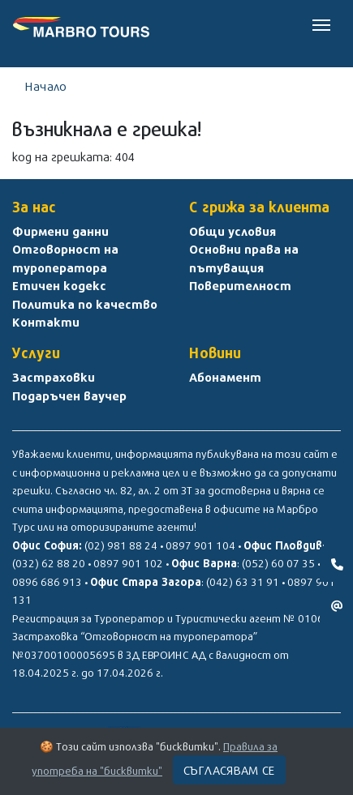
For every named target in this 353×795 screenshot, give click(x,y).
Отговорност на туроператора (65, 258)
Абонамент (225, 377)
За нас (34, 207)
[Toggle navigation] (321, 23)
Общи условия (232, 231)
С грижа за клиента (259, 207)
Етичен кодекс (59, 285)
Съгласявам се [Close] (229, 770)
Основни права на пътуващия (244, 258)
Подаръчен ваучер (69, 395)
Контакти (46, 321)
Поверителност (240, 285)
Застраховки (53, 377)
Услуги (36, 352)
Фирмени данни (60, 231)
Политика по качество (84, 304)
